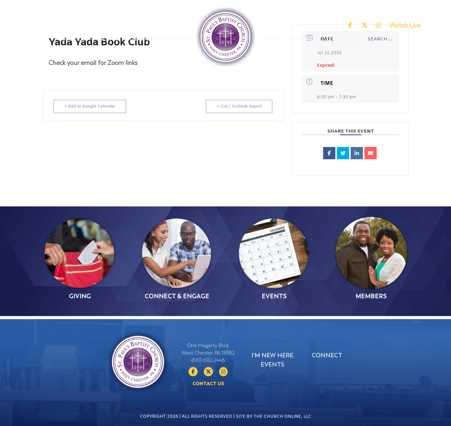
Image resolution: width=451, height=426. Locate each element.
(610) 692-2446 (208, 376)
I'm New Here (140, 39)
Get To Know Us (98, 39)
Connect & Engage (308, 39)
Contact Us (208, 400)
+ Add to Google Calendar (89, 106)
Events (270, 39)
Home (65, 39)
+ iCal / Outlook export (239, 106)
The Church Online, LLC (282, 421)
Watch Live (405, 25)
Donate (348, 39)
